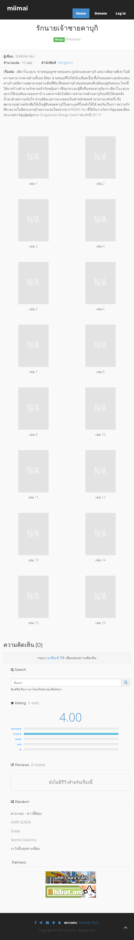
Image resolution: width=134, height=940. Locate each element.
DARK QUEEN (21, 822)
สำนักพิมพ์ (48, 62)
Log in (121, 13)
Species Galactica (23, 840)
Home (81, 13)
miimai (17, 8)
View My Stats (89, 922)
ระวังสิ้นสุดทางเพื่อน (25, 848)
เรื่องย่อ (9, 71)
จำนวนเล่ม (11, 62)
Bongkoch (65, 62)
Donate (101, 13)
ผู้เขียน (8, 56)
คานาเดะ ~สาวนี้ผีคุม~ (27, 813)
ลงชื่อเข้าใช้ (56, 658)
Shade (15, 831)
